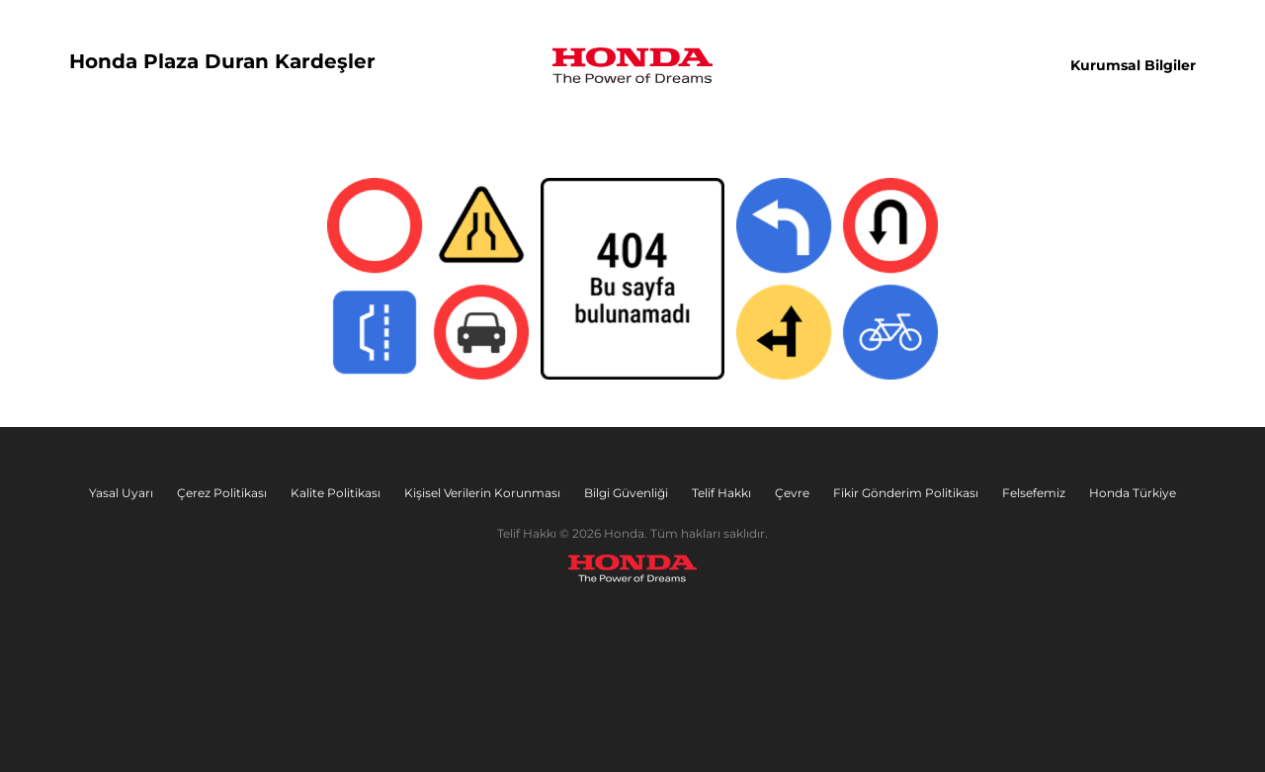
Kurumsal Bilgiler (1133, 65)
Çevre (792, 492)
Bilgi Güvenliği (626, 492)
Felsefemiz (1033, 492)
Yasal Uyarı (121, 492)
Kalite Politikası (335, 492)
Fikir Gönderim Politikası (905, 492)
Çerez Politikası (222, 492)
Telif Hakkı (721, 492)
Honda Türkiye (1132, 492)
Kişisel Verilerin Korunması (482, 492)
